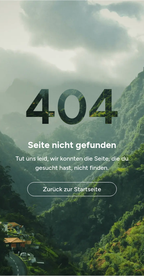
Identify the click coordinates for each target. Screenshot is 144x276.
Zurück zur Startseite (72, 189)
